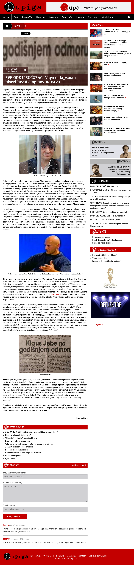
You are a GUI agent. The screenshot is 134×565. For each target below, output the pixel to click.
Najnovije (97, 25)
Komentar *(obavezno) (45, 491)
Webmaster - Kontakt (53, 555)
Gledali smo (108, 17)
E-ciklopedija (103, 249)
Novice (6, 17)
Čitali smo (93, 17)
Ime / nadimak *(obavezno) (45, 475)
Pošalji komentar (15, 516)
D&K (16, 17)
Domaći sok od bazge (101, 237)
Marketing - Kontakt (76, 555)
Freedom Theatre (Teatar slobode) (106, 261)
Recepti (98, 231)
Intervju (80, 17)
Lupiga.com (98, 324)
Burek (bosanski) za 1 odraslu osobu (107, 240)
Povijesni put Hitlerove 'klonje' (104, 255)
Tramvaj (7, 539)
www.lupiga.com (72, 558)
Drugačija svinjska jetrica (102, 243)
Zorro (6, 525)
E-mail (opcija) (45, 508)
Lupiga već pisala (53, 294)
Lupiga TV (27, 17)
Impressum (35, 555)
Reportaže (67, 17)
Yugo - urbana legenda (101, 258)
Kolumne (53, 17)
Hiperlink (40, 17)
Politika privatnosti (98, 555)
